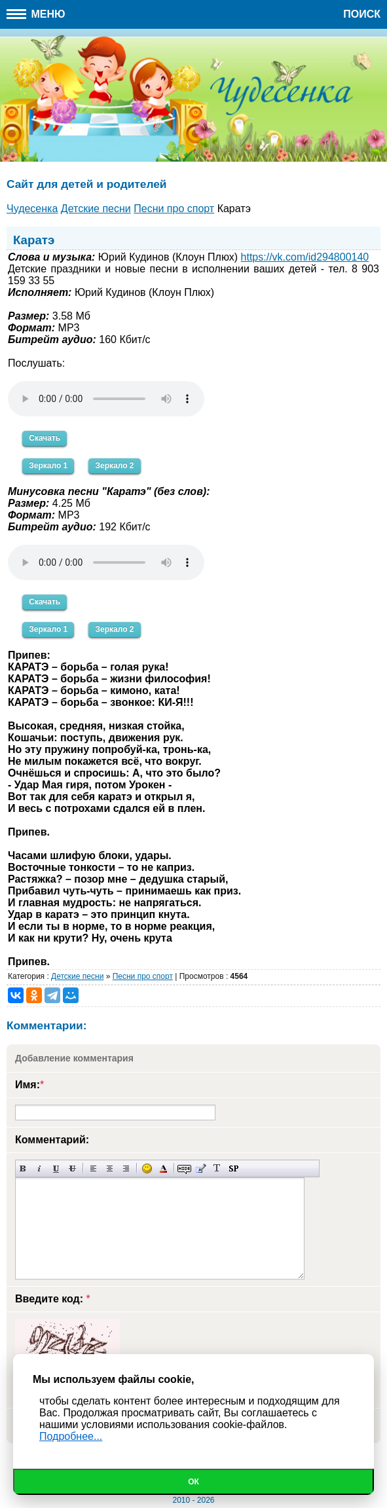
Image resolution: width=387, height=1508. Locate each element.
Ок (193, 1481)
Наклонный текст (39, 1168)
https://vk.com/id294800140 (305, 257)
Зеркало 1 (48, 465)
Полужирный (23, 1168)
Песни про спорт (143, 976)
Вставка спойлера (233, 1168)
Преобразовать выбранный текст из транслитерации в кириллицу (217, 1168)
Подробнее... (70, 1436)
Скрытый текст (184, 1168)
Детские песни (77, 976)
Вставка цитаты (200, 1168)
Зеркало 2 (114, 465)
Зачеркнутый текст (72, 1168)
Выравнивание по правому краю (126, 1168)
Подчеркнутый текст (56, 1168)
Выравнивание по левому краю (93, 1168)
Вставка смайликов (147, 1168)
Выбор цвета (163, 1168)
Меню (36, 14)
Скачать (44, 438)
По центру (109, 1168)
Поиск (361, 14)
